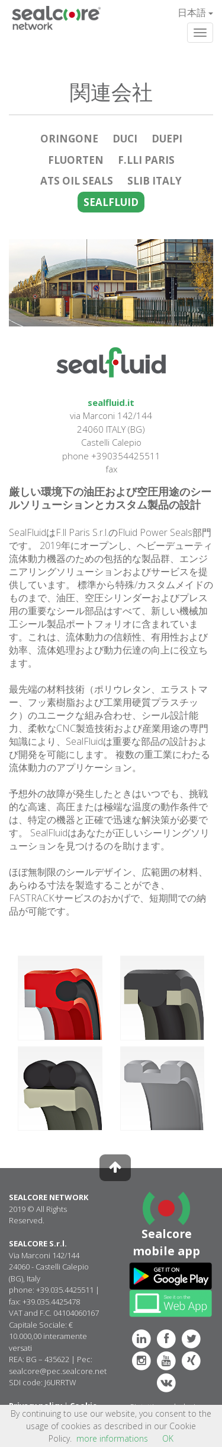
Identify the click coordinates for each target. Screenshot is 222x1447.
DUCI (124, 138)
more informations (112, 1438)
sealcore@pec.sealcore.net (58, 1371)
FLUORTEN (76, 160)
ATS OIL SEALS (76, 181)
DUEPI (167, 138)
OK (167, 1438)
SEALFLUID (111, 202)
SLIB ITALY (154, 181)
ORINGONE (69, 138)
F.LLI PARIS (146, 160)
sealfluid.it (111, 402)
